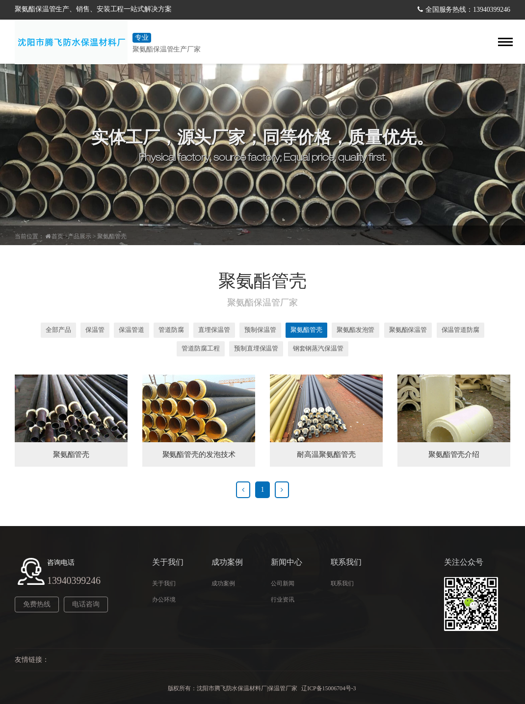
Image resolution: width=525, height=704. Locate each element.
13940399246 (74, 580)
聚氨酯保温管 (408, 329)
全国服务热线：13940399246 (467, 9)
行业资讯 (282, 599)
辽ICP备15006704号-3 (329, 688)
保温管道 (131, 329)
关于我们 (164, 583)
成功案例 (223, 583)
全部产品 (58, 329)
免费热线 (37, 604)
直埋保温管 (214, 329)
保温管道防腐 (460, 329)
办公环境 (164, 599)
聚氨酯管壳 (112, 236)
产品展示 (79, 236)
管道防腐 (171, 329)
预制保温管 (260, 329)
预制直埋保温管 (256, 348)
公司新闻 (282, 583)
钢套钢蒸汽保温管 (318, 348)
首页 (57, 236)
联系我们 (342, 583)
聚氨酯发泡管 (355, 329)
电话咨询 (86, 604)
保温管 (95, 329)
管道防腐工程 (200, 348)
